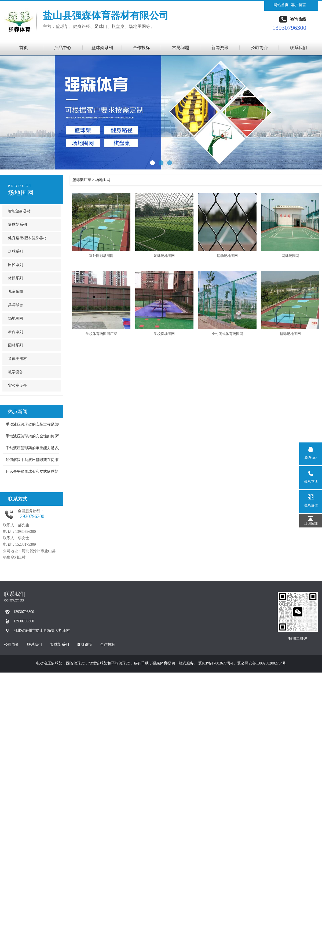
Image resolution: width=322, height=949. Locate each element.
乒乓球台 (15, 305)
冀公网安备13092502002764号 (261, 663)
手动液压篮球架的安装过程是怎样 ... (36, 424)
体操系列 (15, 278)
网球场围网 (290, 256)
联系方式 (17, 499)
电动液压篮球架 (49, 663)
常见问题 (180, 47)
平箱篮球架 (120, 663)
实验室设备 (17, 385)
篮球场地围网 (290, 334)
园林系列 (15, 345)
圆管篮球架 (75, 663)
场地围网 (21, 192)
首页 (23, 47)
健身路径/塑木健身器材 (27, 238)
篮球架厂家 (81, 180)
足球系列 (15, 251)
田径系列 (15, 265)
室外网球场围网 (101, 256)
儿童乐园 (15, 292)
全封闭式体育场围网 (227, 334)
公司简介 (259, 47)
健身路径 (84, 644)
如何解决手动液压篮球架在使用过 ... (36, 460)
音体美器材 (17, 359)
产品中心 (62, 47)
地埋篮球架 (98, 663)
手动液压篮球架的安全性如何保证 (34, 436)
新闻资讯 (219, 47)
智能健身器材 (19, 211)
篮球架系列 (102, 47)
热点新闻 (17, 411)
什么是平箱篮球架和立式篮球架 (32, 472)
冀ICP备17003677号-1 (215, 663)
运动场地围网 (227, 256)
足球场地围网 (164, 256)
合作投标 (141, 47)
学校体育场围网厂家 (101, 334)
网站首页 (280, 5)
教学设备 (15, 372)
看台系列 (15, 332)
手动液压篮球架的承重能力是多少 (34, 448)
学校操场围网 (164, 334)
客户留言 (298, 5)
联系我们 (298, 47)
